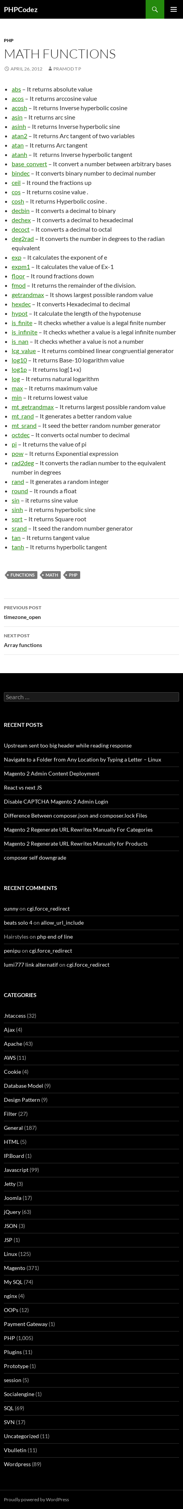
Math (52, 574)
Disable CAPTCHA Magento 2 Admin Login (56, 801)
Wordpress (17, 1464)
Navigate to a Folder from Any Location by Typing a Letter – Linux (82, 759)
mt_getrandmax (33, 406)
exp (16, 257)
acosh (19, 107)
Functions (23, 574)
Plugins (13, 1352)
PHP (9, 40)
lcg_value (24, 350)
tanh (18, 546)
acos (18, 98)
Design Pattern (22, 1099)
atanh (19, 154)
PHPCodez (20, 9)
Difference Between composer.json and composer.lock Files (75, 815)
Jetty (10, 1183)
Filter (10, 1113)
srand (19, 528)
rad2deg (23, 462)
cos (16, 191)
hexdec (21, 304)
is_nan (20, 341)
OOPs (11, 1310)
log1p (19, 369)
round (20, 490)
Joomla (12, 1197)
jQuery (12, 1211)
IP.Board (14, 1155)
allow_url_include (62, 922)
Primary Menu (173, 9)
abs (16, 89)
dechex (21, 219)
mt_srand (24, 425)
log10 (19, 360)
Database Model (23, 1085)
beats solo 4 (18, 922)
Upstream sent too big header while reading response (68, 745)
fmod (19, 285)
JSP (8, 1239)
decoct (21, 229)
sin (15, 500)
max (17, 388)
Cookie (12, 1071)
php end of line (55, 936)
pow (17, 453)
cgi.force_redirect (48, 908)
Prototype (16, 1366)
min (17, 397)
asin (17, 117)
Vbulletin (15, 1450)
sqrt (17, 518)
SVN (9, 1422)
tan (16, 537)
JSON (11, 1225)
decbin (21, 210)
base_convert (29, 163)
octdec (21, 434)
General (13, 1127)
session (12, 1380)
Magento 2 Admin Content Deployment (51, 773)
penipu (12, 950)
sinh (17, 509)
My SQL (13, 1282)
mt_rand (23, 416)
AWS (10, 1057)
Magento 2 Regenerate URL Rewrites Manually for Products (76, 843)
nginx (10, 1296)
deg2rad (23, 238)
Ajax (9, 1029)
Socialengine (19, 1394)
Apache (13, 1043)
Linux (10, 1253)
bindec (21, 173)
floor (18, 276)
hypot (20, 313)
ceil (16, 182)
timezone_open (91, 611)
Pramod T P (67, 69)
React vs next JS (23, 787)
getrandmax (28, 294)
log (16, 378)
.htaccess (15, 1015)
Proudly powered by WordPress (36, 1499)
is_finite (22, 322)
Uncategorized (21, 1436)
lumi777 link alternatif (31, 964)
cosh (18, 201)
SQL (9, 1408)
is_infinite (24, 332)
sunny (11, 908)
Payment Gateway (26, 1324)
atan (18, 145)
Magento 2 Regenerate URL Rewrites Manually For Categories (78, 829)
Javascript (16, 1169)
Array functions (91, 639)
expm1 (21, 266)
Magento (14, 1268)
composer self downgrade (35, 857)
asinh (19, 126)
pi (14, 444)
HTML (11, 1141)
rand (18, 481)
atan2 (19, 135)
